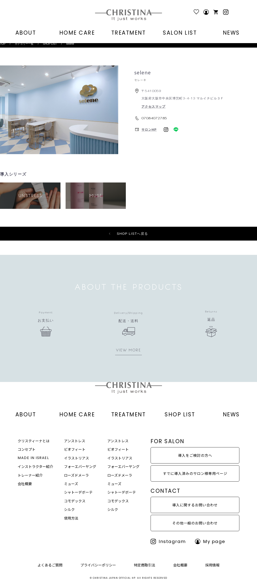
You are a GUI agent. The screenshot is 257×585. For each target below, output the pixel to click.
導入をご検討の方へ (195, 455)
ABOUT (25, 33)
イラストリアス (76, 458)
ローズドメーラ (76, 475)
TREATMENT (128, 33)
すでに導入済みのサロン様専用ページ (195, 473)
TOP (2, 43)
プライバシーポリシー (98, 565)
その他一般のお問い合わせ (195, 523)
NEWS (231, 33)
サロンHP (149, 129)
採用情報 (212, 565)
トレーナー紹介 (30, 475)
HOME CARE (77, 33)
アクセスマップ (153, 106)
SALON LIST (180, 33)
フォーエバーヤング (80, 466)
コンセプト (26, 449)
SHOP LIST (50, 43)
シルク (69, 509)
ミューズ (71, 483)
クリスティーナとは (34, 440)
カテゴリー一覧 (24, 43)
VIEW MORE (128, 350)
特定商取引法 (144, 565)
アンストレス (74, 440)
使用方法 (71, 518)
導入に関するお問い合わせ (195, 504)
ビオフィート (74, 449)
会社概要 (25, 483)
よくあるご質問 (49, 565)
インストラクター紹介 (35, 466)
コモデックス (74, 500)
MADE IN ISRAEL (33, 457)
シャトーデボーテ (78, 492)
